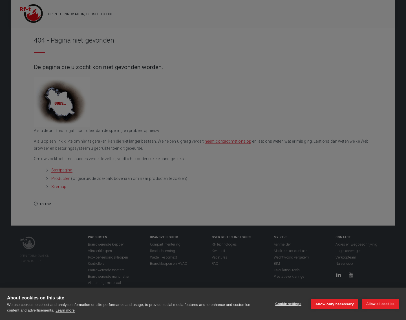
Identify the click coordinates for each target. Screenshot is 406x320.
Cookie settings (288, 304)
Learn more (65, 310)
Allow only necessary (334, 304)
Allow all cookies (380, 304)
